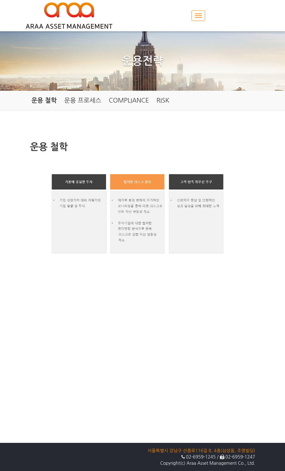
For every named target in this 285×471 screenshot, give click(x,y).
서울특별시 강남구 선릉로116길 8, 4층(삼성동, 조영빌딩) (201, 450)
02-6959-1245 (201, 457)
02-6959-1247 (240, 457)
